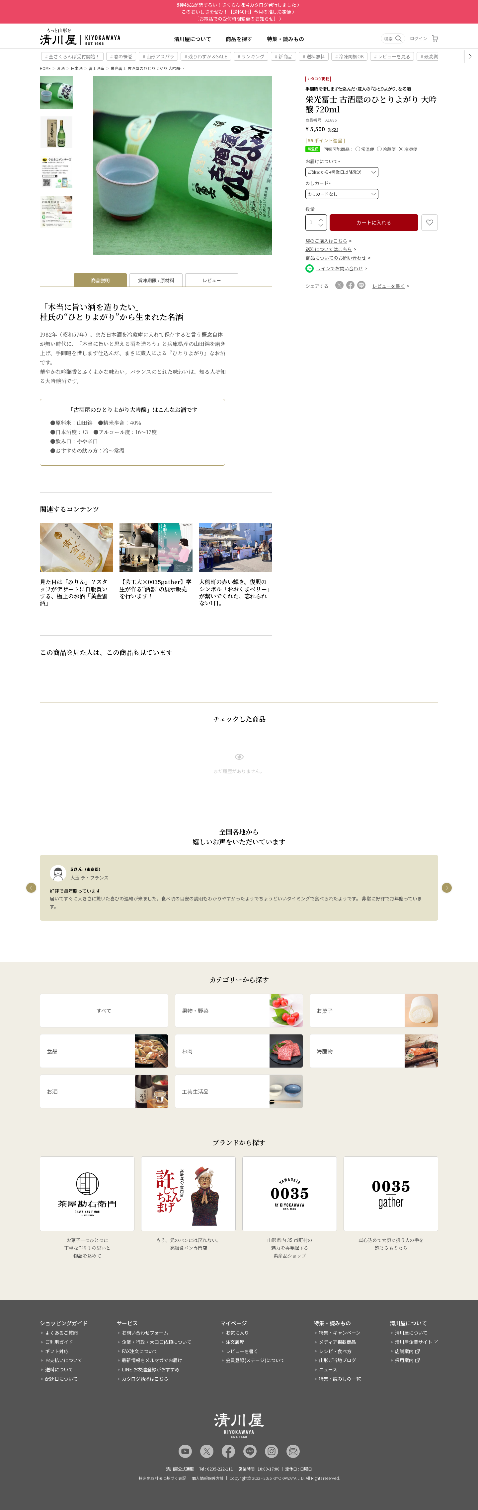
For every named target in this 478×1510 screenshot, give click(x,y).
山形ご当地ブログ (337, 1360)
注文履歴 (235, 1342)
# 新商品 (283, 56)
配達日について (61, 1378)
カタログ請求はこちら (145, 1378)
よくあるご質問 (61, 1332)
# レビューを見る (392, 56)
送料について (59, 1369)
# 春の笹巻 (121, 56)
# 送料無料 (314, 56)
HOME (45, 68)
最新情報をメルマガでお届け (152, 1360)
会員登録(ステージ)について (255, 1360)
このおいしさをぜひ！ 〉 (239, 11)
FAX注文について (140, 1351)
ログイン (418, 38)
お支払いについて (63, 1360)
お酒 (61, 68)
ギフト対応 (56, 1351)
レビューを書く (242, 1351)
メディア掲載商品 (337, 1342)
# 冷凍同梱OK (349, 56)
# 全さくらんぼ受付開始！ (72, 56)
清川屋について (192, 39)
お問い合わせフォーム (145, 1332)
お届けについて (323, 161)
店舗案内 (404, 1351)
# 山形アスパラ (158, 56)
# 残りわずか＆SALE (206, 56)
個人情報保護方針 (208, 1478)
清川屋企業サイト (413, 1342)
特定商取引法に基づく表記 (162, 1478)
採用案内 (404, 1360)
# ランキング (251, 56)
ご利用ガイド (59, 1342)
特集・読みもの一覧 (340, 1378)
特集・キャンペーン (339, 1332)
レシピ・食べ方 (335, 1351)
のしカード (319, 183)
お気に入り (237, 1332)
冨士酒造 (97, 68)
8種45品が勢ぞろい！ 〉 (239, 4)
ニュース (328, 1369)
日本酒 (77, 68)
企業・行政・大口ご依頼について (157, 1342)
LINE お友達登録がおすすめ (151, 1369)
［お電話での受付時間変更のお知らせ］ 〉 (239, 18)
